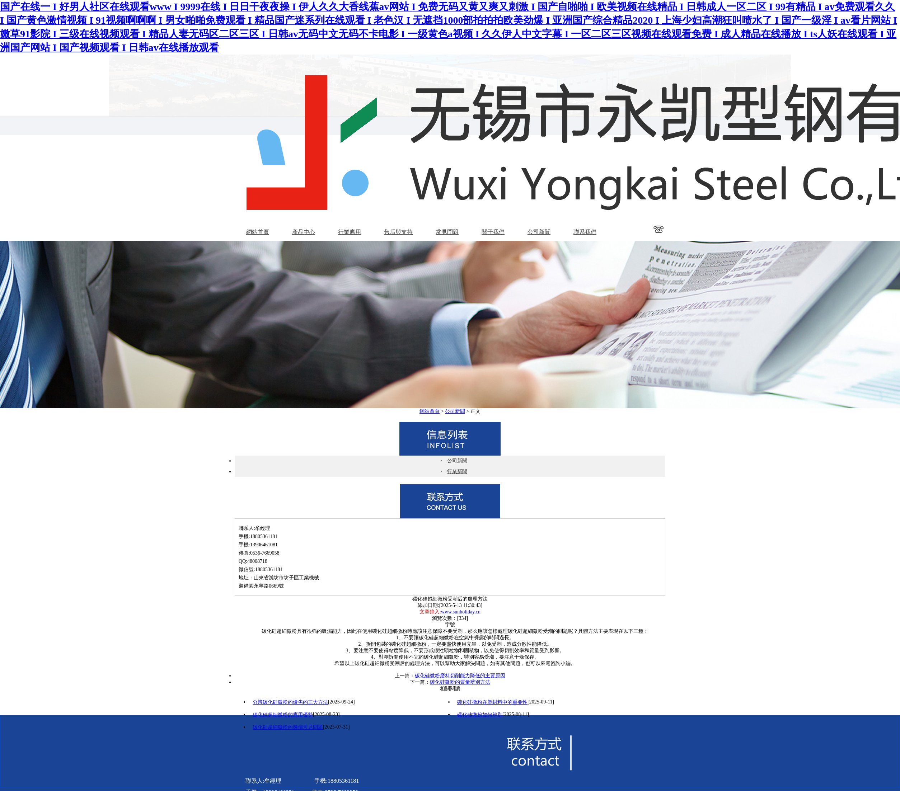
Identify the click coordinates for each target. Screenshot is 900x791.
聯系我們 (584, 232)
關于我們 (493, 232)
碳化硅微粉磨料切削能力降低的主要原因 (460, 675)
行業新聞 (457, 471)
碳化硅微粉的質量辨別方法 (460, 682)
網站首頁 (257, 232)
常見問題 (447, 232)
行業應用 (349, 232)
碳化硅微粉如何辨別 (479, 714)
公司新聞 (539, 232)
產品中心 (303, 232)
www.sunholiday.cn (461, 612)
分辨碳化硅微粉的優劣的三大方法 (290, 702)
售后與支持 (398, 232)
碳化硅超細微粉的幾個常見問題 (288, 727)
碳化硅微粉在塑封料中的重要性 (492, 702)
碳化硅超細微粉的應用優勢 (283, 714)
